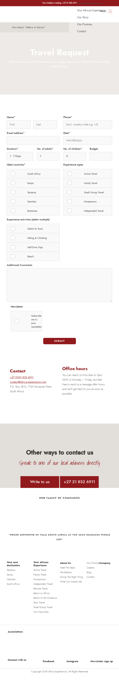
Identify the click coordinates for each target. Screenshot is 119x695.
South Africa (13, 584)
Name (11, 117)
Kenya (10, 574)
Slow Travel (39, 602)
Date (67, 133)
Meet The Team (67, 568)
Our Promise (93, 563)
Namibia (11, 579)
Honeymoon (39, 579)
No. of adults (45, 149)
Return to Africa (41, 593)
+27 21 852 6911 (79, 482)
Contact (91, 577)
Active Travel (39, 570)
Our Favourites (40, 612)
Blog (89, 572)
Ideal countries (16, 164)
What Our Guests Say (71, 581)
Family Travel (39, 574)
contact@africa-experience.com (28, 382)
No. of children (72, 149)
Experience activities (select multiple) (28, 219)
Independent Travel (43, 584)
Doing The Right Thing (71, 577)
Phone (67, 117)
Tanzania (11, 570)
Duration (13, 149)
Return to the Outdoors (45, 598)
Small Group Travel (42, 607)
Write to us (40, 482)
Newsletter (17, 306)
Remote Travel (40, 588)
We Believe (66, 572)
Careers (90, 568)
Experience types (73, 164)
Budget (94, 149)
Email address (16, 133)
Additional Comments (19, 265)
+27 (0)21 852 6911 (21, 377)
